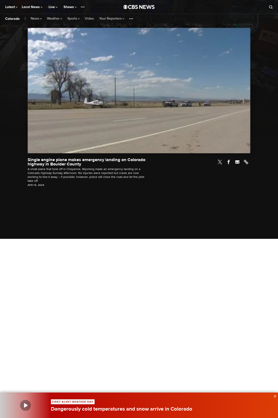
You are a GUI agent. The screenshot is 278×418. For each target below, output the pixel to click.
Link (246, 162)
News (36, 19)
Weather (54, 19)
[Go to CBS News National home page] (139, 7)
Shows (70, 7)
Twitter (220, 162)
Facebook (228, 162)
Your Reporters (111, 19)
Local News (32, 7)
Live (53, 7)
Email (237, 162)
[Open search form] (271, 7)
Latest (11, 7)
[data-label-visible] (273, 396)
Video (89, 19)
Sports (73, 19)
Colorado (12, 19)
